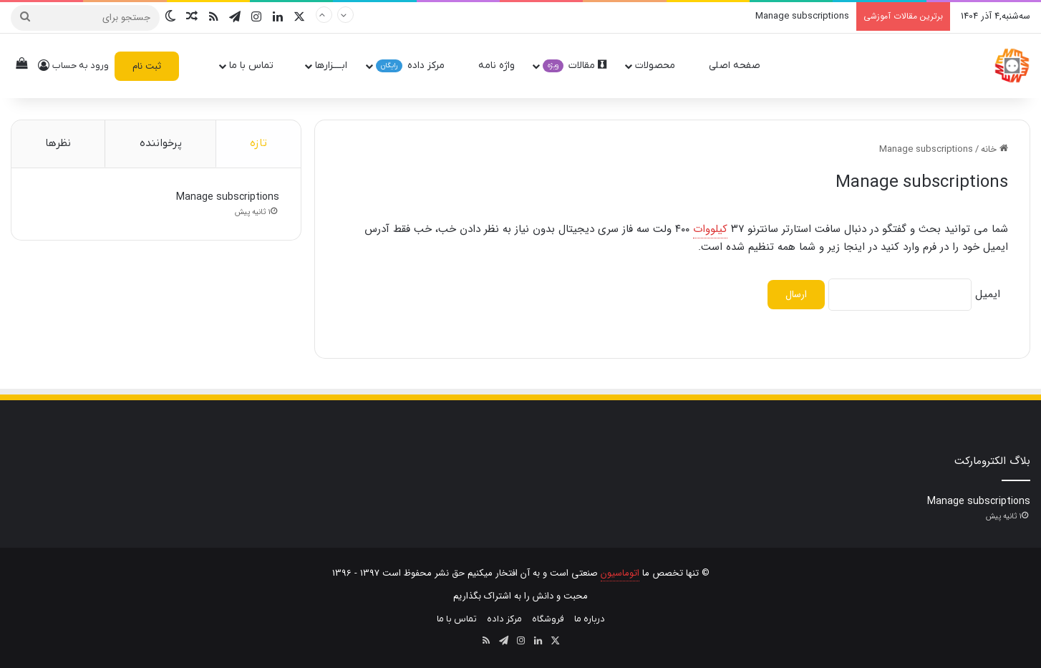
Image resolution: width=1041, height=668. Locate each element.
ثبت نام (146, 66)
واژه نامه (496, 65)
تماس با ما (257, 65)
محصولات (661, 65)
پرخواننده (161, 143)
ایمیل (987, 294)
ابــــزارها (331, 65)
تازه (258, 143)
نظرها (58, 143)
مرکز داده (416, 65)
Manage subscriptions (802, 16)
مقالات (574, 65)
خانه (994, 149)
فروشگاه (548, 619)
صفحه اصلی (741, 65)
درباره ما (589, 619)
